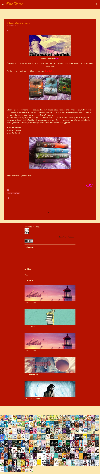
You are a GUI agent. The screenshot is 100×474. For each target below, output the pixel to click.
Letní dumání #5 (31, 350)
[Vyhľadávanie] (26, 4)
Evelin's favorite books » (67, 237)
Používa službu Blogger (50, 409)
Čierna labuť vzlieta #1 (34, 398)
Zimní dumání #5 (31, 374)
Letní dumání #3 (31, 302)
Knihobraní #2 (30, 326)
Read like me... (15, 4)
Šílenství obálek (13, 193)
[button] (8, 30)
